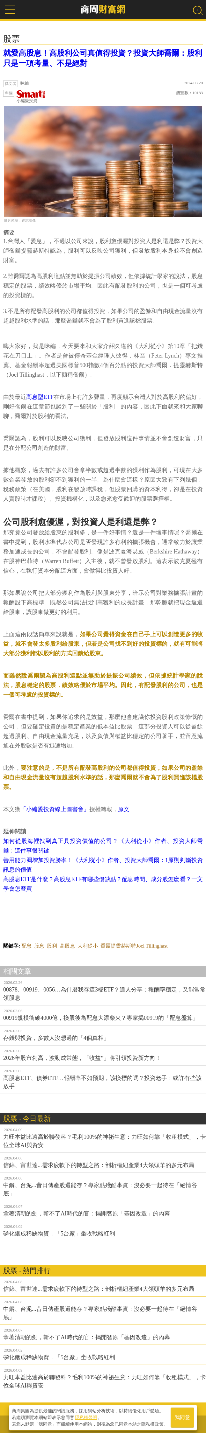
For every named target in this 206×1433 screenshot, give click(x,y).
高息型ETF (40, 397)
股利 (52, 946)
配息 (26, 946)
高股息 (67, 946)
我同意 (182, 1417)
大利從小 (87, 946)
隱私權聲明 (86, 1417)
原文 (123, 809)
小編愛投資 (31, 96)
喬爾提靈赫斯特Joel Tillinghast (133, 946)
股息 (39, 946)
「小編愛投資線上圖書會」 (54, 809)
